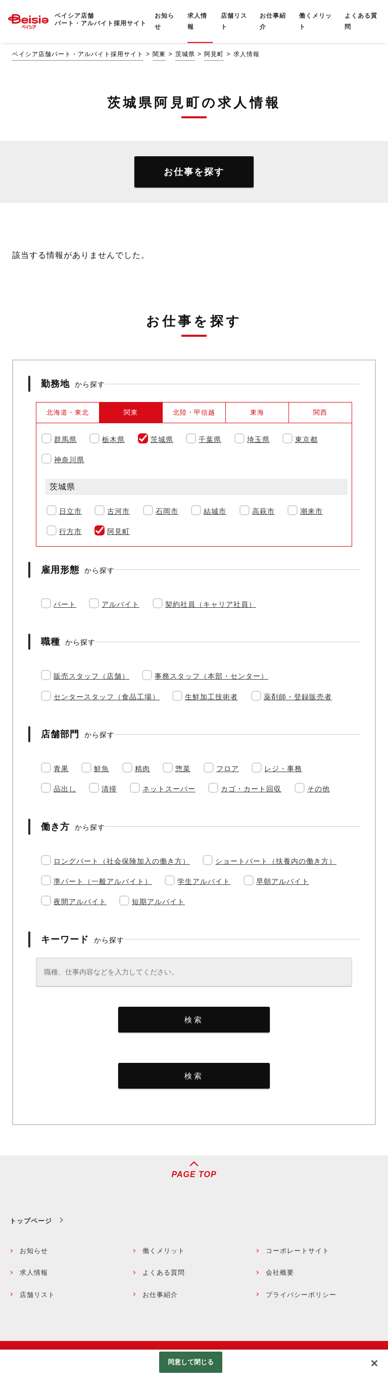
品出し (65, 789)
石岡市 (167, 511)
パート (65, 604)
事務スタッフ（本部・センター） (211, 676)
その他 (318, 789)
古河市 (118, 511)
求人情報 (34, 1272)
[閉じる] (374, 1363)
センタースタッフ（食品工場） (107, 697)
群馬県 (65, 439)
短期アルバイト (158, 902)
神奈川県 (69, 460)
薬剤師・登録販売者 (298, 697)
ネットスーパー (169, 789)
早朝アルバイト (282, 881)
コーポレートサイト (297, 1251)
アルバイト (120, 604)
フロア (227, 769)
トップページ (31, 1221)
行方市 (70, 531)
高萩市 (263, 511)
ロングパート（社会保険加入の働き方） (122, 861)
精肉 (142, 769)
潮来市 (311, 511)
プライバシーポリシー (301, 1295)
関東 (159, 54)
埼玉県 (258, 439)
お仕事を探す (194, 172)
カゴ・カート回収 (251, 789)
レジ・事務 (283, 769)
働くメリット (163, 1251)
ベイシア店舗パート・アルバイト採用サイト (77, 54)
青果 (61, 769)
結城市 (215, 511)
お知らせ (34, 1251)
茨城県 (185, 54)
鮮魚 (101, 769)
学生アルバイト (203, 881)
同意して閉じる (191, 1362)
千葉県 (210, 439)
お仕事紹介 (160, 1295)
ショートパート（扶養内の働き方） (275, 861)
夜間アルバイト (80, 902)
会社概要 (280, 1272)
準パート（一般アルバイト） (103, 881)
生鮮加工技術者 (211, 697)
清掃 (109, 789)
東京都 (306, 439)
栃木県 (113, 439)
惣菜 (182, 769)
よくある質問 (163, 1272)
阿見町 (214, 54)
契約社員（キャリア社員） (210, 604)
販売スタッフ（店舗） (91, 676)
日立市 (70, 511)
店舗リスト (37, 1295)
